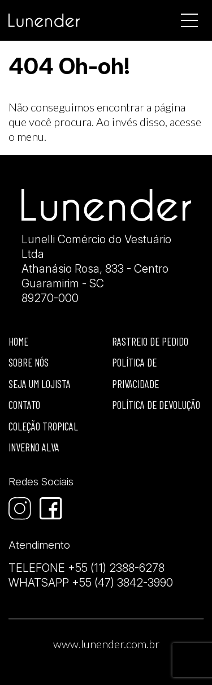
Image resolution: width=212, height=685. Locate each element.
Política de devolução (156, 404)
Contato (24, 404)
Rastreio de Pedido (150, 341)
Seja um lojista (39, 383)
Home (18, 341)
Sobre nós (28, 362)
